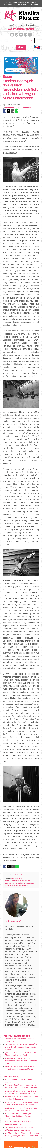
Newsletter (10, 5)
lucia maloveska (16, 879)
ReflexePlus (9, 107)
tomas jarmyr (20, 883)
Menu (21, 47)
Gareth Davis (26, 885)
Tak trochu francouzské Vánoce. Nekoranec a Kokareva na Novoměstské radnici (21, 1060)
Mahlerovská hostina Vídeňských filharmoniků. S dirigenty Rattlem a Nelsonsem (18, 1116)
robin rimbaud (9, 883)
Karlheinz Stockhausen (13, 885)
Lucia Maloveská (24, 107)
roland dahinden (25, 881)
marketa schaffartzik (12, 881)
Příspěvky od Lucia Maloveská (16, 1036)
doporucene (30, 883)
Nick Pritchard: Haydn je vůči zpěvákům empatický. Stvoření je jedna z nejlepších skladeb (21, 1046)
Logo (15, 2)
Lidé (18, 5)
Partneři (25, 5)
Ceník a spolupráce (27, 2)
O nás (8, 2)
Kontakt (34, 5)
